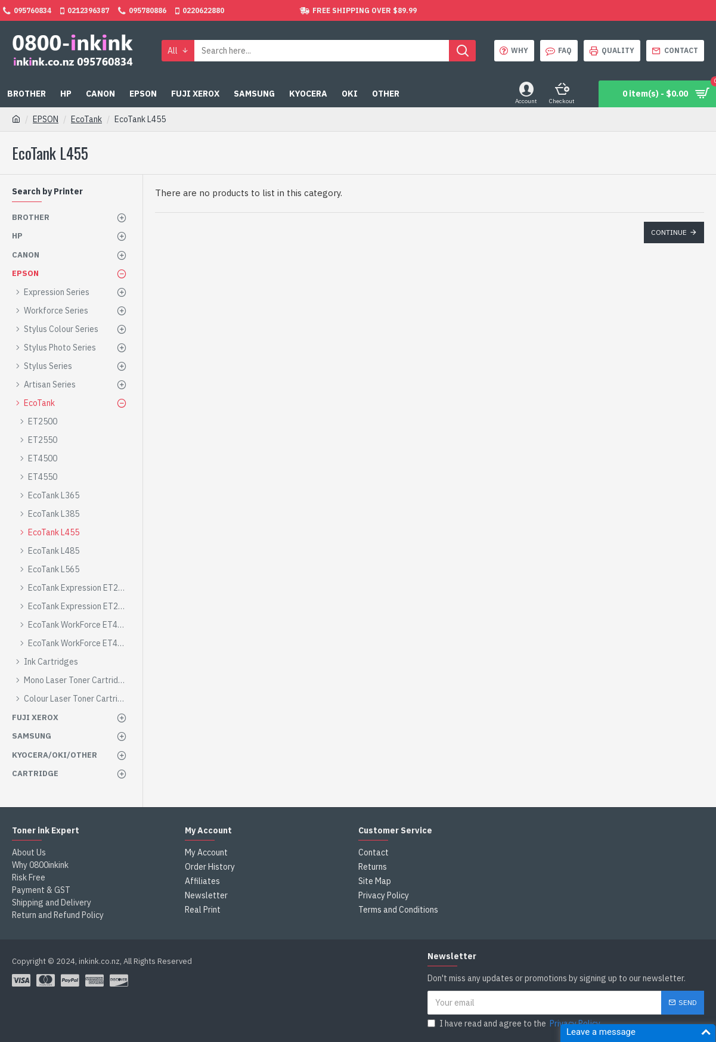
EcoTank (86, 119)
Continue (669, 232)
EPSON (45, 119)
